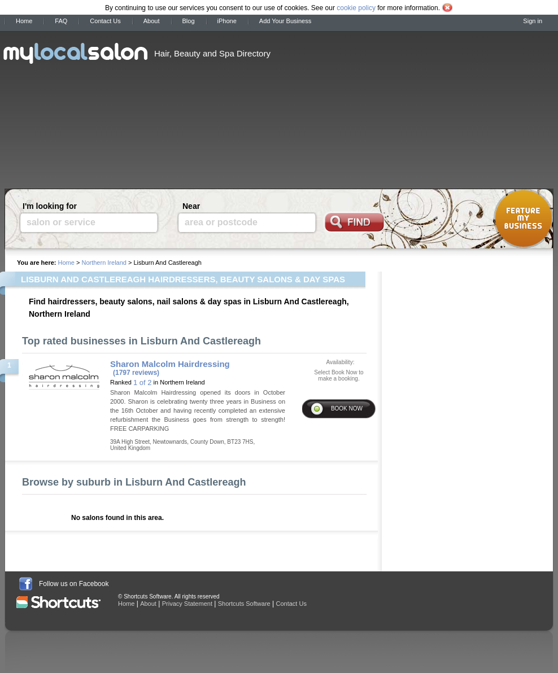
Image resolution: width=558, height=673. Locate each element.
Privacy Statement (187, 603)
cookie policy (356, 8)
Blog (188, 21)
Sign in (532, 21)
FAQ (61, 21)
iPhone (227, 21)
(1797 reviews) (136, 373)
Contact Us (105, 21)
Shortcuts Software (244, 603)
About (151, 21)
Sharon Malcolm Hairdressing (170, 364)
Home (24, 21)
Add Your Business (285, 21)
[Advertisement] (363, 106)
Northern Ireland (104, 262)
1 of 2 (142, 382)
